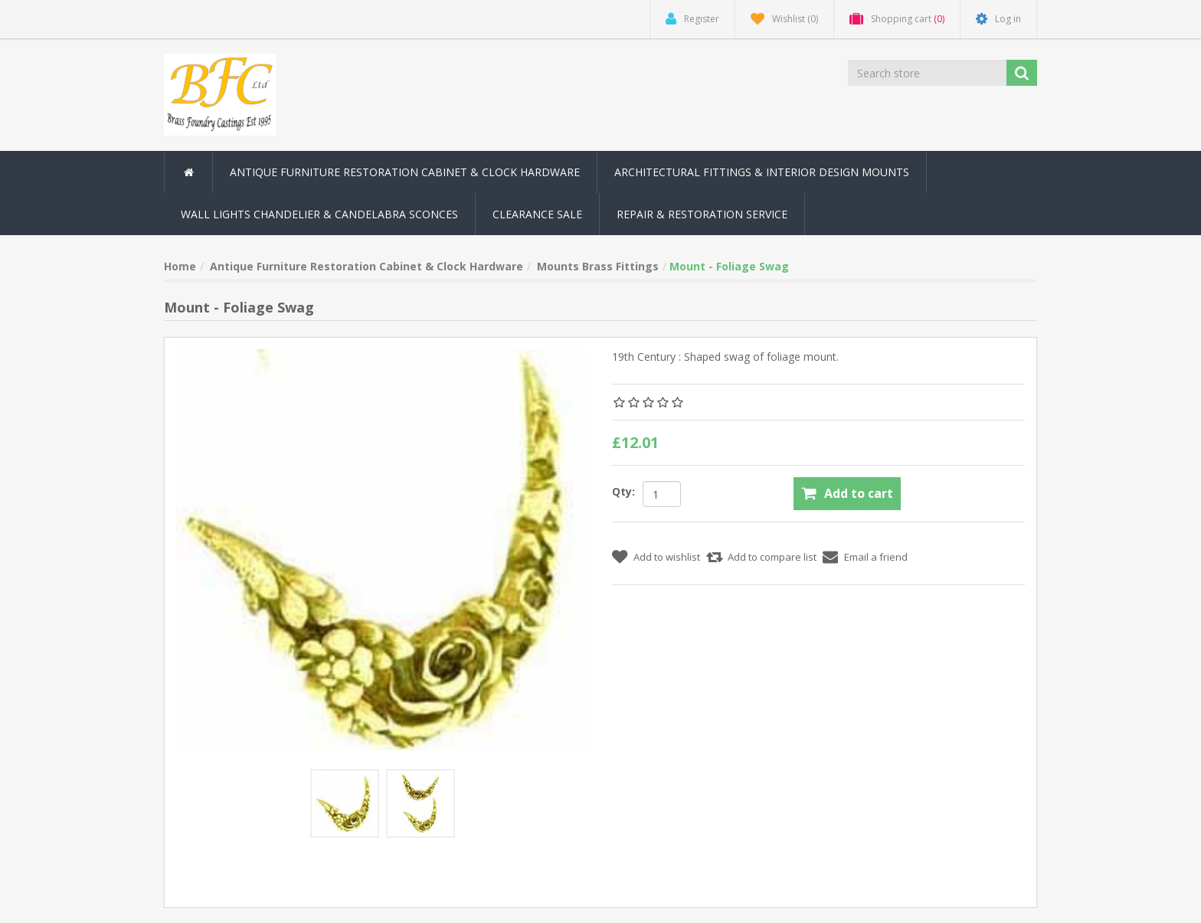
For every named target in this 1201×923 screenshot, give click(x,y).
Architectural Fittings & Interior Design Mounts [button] (761, 172)
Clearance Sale (537, 214)
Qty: (623, 491)
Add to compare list (772, 557)
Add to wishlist (666, 557)
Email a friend (876, 557)
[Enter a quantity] (662, 494)
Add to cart (858, 493)
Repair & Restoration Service (702, 214)
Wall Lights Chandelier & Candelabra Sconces (319, 214)
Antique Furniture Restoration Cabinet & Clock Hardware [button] (405, 172)
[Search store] (928, 73)
